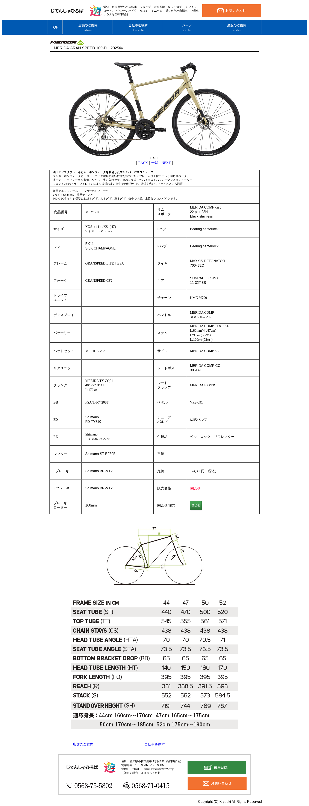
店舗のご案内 (83, 744)
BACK (143, 163)
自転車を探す (154, 744)
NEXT (166, 163)
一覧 (154, 163)
